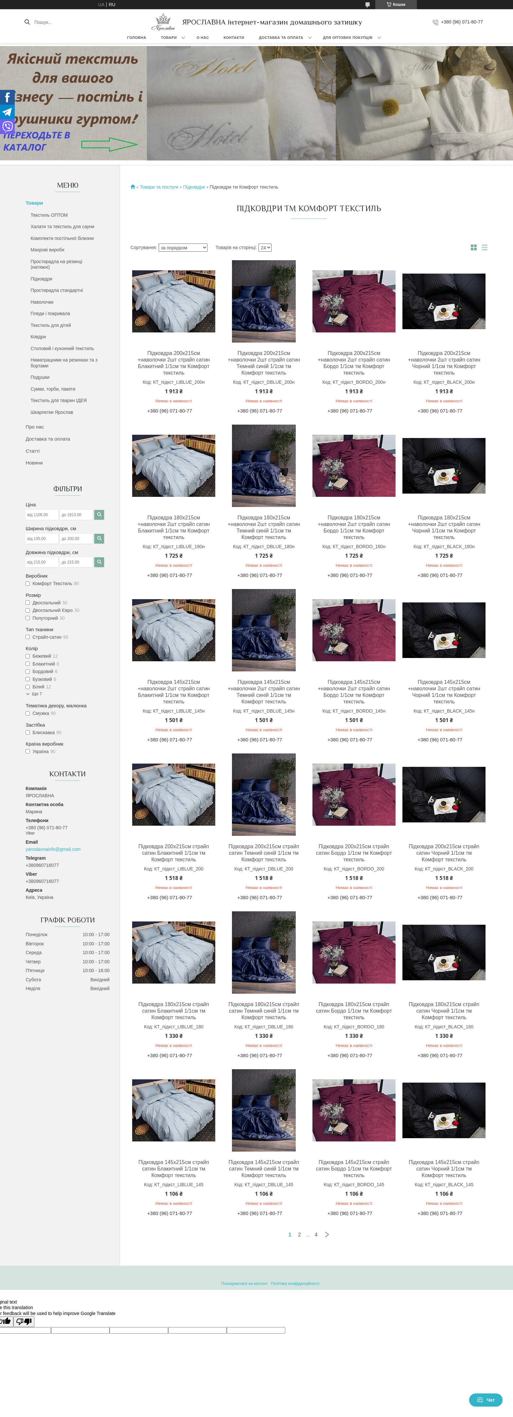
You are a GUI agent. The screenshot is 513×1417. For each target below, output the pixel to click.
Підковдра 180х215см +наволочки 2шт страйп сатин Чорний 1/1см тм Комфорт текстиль (444, 527)
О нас (203, 38)
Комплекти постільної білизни (62, 238)
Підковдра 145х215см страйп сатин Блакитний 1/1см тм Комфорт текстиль (173, 1168)
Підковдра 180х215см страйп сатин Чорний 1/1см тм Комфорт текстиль (444, 1011)
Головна (136, 38)
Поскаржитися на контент (244, 1283)
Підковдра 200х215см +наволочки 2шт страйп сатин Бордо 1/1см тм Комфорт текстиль (354, 363)
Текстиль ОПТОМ (49, 215)
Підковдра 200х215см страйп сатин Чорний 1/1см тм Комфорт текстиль (444, 853)
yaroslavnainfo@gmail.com (53, 849)
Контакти (234, 38)
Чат (486, 1400)
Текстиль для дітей (50, 325)
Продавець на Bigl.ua (256, 1277)
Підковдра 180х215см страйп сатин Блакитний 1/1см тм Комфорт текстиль (173, 1011)
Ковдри (38, 336)
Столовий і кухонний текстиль (62, 348)
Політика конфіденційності (295, 1283)
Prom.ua (287, 1272)
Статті (33, 451)
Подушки (39, 377)
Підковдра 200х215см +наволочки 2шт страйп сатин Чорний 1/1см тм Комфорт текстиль (444, 363)
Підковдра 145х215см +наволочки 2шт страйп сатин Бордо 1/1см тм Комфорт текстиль (354, 691)
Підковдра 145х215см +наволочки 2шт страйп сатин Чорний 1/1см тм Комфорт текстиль (444, 691)
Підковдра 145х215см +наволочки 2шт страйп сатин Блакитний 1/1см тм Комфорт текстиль (173, 691)
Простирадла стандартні (56, 290)
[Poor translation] (23, 1321)
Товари (169, 38)
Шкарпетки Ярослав (51, 412)
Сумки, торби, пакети (52, 389)
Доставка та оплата (281, 38)
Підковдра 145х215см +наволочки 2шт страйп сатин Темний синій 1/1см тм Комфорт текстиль (264, 691)
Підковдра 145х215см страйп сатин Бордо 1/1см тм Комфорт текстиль (354, 1168)
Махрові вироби (47, 249)
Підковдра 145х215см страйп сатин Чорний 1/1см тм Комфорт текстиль (444, 1168)
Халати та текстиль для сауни (62, 226)
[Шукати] (27, 22)
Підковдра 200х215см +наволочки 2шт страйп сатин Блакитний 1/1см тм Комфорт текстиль (173, 363)
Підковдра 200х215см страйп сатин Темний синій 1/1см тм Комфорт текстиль (263, 853)
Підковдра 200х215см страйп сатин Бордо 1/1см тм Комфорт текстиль (354, 853)
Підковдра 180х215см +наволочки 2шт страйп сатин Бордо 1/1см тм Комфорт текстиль (354, 527)
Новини (34, 462)
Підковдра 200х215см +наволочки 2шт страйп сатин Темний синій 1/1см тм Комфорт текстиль (264, 363)
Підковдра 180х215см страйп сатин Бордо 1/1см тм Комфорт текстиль (354, 1011)
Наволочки (41, 302)
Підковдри (41, 278)
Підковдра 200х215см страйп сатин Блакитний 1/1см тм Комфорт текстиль (173, 853)
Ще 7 (37, 693)
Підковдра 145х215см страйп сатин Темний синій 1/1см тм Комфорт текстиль (263, 1168)
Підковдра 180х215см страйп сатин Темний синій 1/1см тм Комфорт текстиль (263, 1011)
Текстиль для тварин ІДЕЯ (58, 400)
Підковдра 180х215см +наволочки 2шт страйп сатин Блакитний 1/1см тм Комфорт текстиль (173, 527)
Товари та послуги (159, 187)
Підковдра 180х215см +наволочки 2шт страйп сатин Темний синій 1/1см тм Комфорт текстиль (264, 527)
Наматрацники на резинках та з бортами (63, 362)
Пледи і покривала (50, 313)
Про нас (35, 427)
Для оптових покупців (347, 38)
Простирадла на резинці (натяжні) (56, 264)
